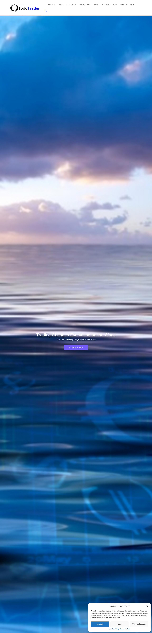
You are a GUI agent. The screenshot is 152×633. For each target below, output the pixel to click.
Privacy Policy (125, 629)
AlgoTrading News (109, 4)
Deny (119, 624)
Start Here (51, 4)
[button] (147, 606)
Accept (100, 624)
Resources (71, 4)
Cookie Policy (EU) (127, 4)
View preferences (139, 624)
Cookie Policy (114, 629)
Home (96, 4)
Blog (61, 4)
